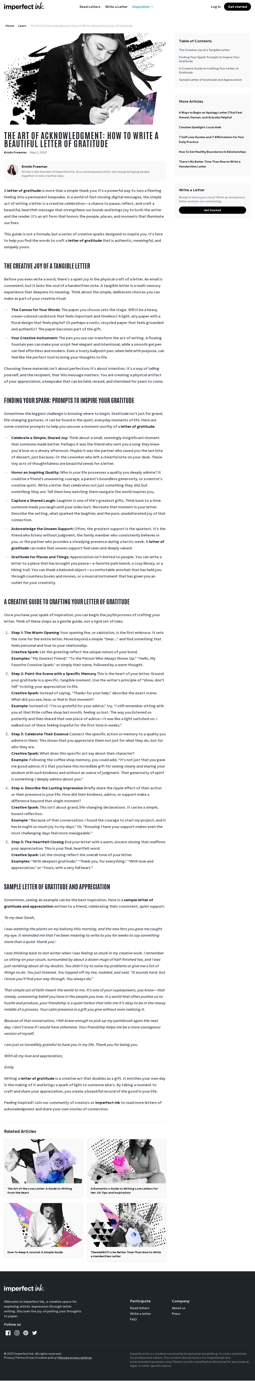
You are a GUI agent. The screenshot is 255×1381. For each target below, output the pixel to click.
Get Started (212, 210)
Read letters (139, 1308)
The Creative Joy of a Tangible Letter (204, 50)
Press (176, 1314)
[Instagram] (17, 1333)
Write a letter (140, 1314)
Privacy (9, 1357)
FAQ (133, 1319)
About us (179, 1308)
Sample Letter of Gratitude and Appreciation (210, 80)
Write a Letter (116, 7)
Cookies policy (46, 1357)
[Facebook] (8, 1333)
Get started (237, 7)
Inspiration (143, 7)
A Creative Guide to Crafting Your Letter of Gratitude (208, 70)
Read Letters (90, 7)
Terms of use (25, 1357)
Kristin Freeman (15, 152)
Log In (216, 7)
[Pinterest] (26, 1333)
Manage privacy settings (75, 1357)
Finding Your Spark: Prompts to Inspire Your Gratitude (209, 59)
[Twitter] (35, 1333)
